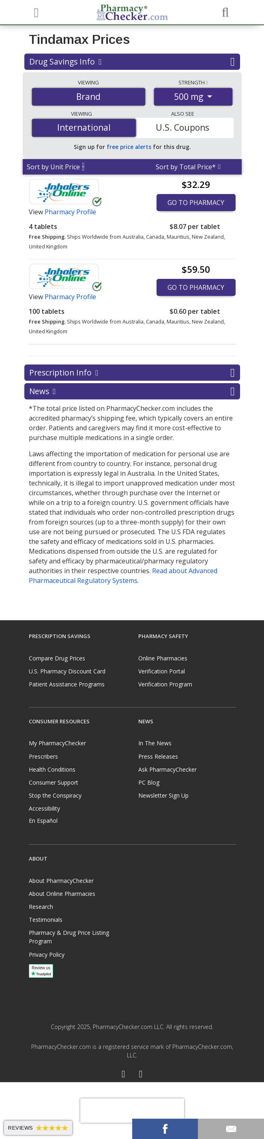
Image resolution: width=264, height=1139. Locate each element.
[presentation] (132, 1110)
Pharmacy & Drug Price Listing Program (69, 937)
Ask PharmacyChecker (167, 769)
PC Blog (148, 782)
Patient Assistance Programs (67, 684)
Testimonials (45, 919)
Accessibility (44, 808)
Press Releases (158, 756)
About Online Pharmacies (62, 893)
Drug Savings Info (131, 61)
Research (41, 906)
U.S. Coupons (182, 127)
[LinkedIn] (141, 1074)
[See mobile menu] (35, 12)
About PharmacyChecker (61, 880)
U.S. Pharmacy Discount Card (67, 671)
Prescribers (43, 756)
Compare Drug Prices (57, 658)
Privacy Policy (46, 954)
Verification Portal (161, 671)
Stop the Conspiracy (55, 795)
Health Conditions (52, 769)
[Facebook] (123, 1074)
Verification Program (165, 684)
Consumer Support (53, 782)
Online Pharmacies (162, 658)
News (131, 391)
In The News (155, 743)
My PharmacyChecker (57, 743)
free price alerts (129, 147)
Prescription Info (131, 372)
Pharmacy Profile (70, 211)
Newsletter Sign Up (163, 795)
